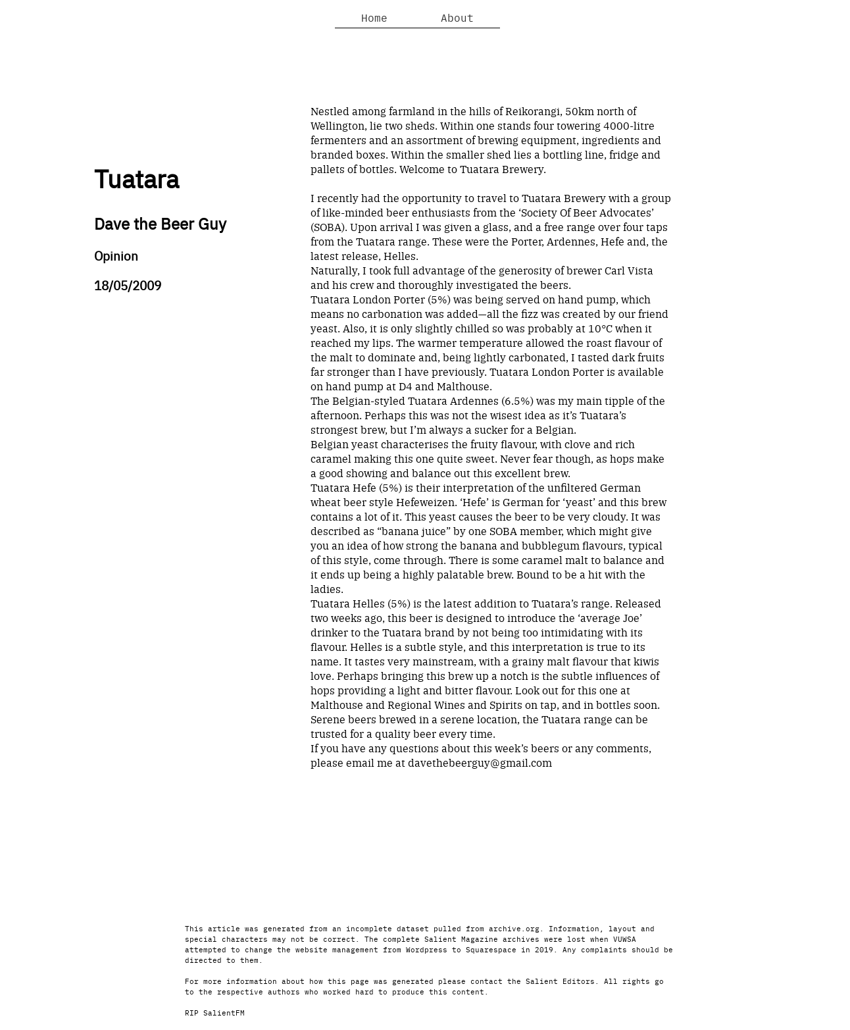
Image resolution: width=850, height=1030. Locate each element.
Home (374, 17)
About (457, 17)
